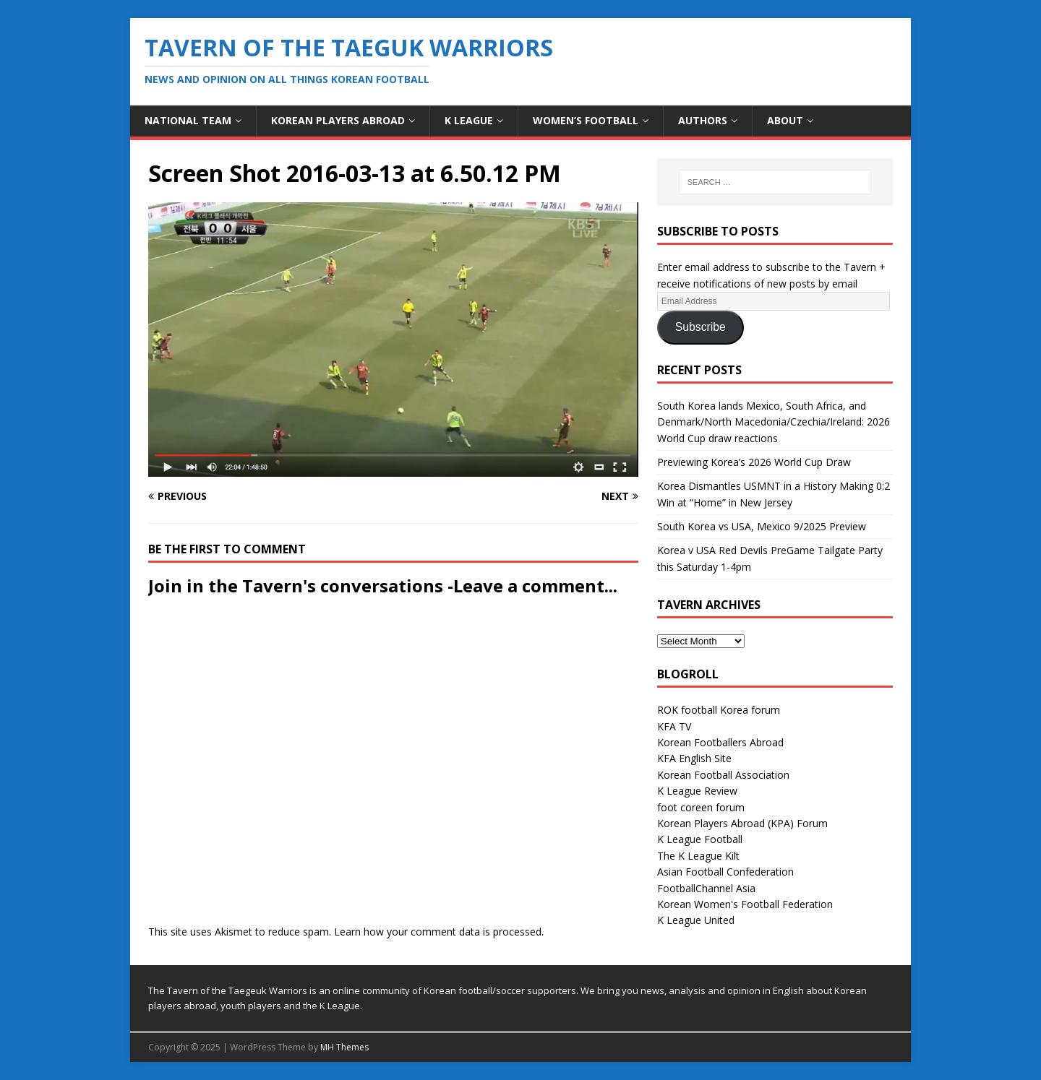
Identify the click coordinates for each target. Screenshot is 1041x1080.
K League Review (697, 791)
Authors (702, 120)
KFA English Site (694, 758)
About (785, 120)
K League (469, 120)
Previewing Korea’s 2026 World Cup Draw (754, 462)
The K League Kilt (698, 856)
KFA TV (674, 726)
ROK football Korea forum (718, 710)
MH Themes (344, 1047)
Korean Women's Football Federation (745, 904)
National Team (188, 120)
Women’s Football (585, 120)
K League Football (699, 839)
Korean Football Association (723, 775)
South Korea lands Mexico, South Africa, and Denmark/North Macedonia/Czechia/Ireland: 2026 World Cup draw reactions (773, 422)
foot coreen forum (701, 807)
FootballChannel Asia (706, 888)
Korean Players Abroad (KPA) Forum (742, 823)
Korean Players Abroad (338, 120)
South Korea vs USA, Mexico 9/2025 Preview (761, 526)
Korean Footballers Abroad (720, 742)
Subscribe (700, 327)
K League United (695, 920)
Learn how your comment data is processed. (439, 931)
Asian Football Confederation (725, 871)
